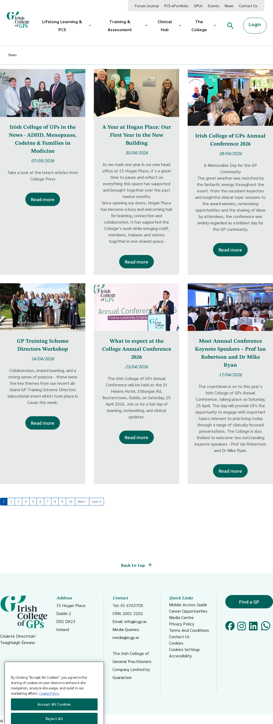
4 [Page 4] (25, 502)
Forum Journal (147, 5)
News (229, 5)
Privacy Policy (181, 623)
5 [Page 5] (33, 502)
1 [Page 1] (4, 502)
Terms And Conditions (189, 630)
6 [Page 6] (40, 502)
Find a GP (249, 601)
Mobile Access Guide (188, 604)
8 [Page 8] (55, 502)
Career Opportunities (188, 611)
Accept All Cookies (54, 713)
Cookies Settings (184, 649)
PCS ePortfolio (176, 5)
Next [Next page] (81, 502)
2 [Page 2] (11, 502)
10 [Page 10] (70, 502)
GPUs (198, 5)
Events (213, 5)
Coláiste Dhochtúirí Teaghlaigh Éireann (24, 620)
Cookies (176, 643)
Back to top (136, 565)
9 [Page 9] (62, 502)
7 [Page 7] (48, 502)
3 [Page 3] (18, 502)
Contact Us (248, 5)
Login (255, 24)
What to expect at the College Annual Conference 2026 (136, 349)
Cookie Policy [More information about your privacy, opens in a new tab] (49, 702)
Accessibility (180, 655)
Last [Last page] (95, 502)
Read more (42, 199)
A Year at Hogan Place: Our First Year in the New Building (136, 135)
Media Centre (181, 617)
